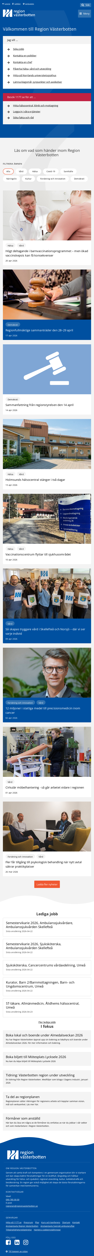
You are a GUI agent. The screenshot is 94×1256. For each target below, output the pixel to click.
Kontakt (76, 1222)
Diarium (66, 1222)
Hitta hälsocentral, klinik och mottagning (35, 105)
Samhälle (68, 171)
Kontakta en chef (22, 62)
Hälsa (35, 171)
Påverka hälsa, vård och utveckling (32, 68)
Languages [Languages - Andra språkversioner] (29, 4)
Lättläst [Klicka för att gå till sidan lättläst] (17, 4)
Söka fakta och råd (23, 117)
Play (37, 1222)
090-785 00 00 (12, 1199)
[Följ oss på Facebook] (9, 1242)
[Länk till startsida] (19, 13)
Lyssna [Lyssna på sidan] (7, 4)
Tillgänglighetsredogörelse (19, 1229)
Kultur (28, 178)
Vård (21, 171)
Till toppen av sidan (18, 1251)
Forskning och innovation (52, 178)
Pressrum (28, 1222)
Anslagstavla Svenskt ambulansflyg (57, 1226)
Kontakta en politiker (24, 55)
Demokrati (79, 178)
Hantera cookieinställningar (47, 1229)
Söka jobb (18, 49)
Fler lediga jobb (47, 1022)
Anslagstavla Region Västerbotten (22, 1226)
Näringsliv (11, 178)
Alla (8, 171)
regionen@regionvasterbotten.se (22, 1206)
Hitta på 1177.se (14, 1222)
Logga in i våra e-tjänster (26, 111)
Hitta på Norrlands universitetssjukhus (34, 75)
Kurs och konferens (50, 1222)
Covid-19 (50, 171)
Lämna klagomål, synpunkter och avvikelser (37, 82)
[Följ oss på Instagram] (26, 1242)
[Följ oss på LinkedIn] (18, 1242)
